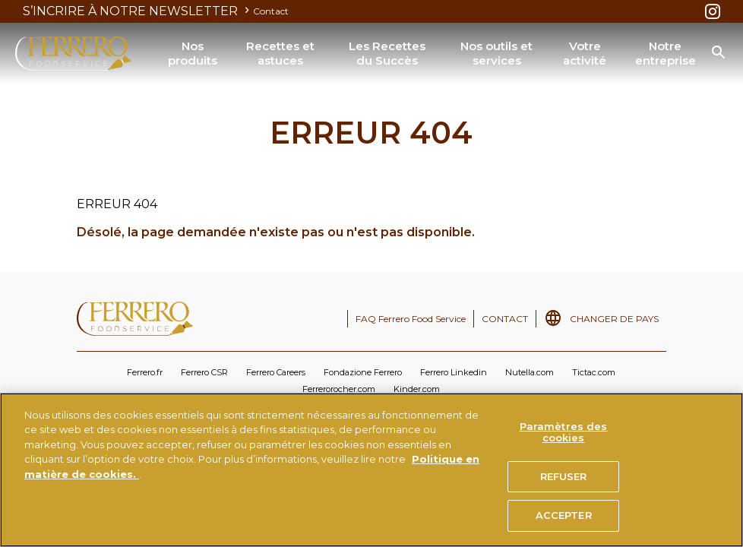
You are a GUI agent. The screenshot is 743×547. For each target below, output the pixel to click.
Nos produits (192, 53)
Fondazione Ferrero (363, 372)
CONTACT (505, 318)
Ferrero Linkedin (453, 372)
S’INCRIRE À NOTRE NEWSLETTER (138, 11)
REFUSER (563, 476)
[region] (371, 470)
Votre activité (584, 53)
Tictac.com (593, 372)
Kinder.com (417, 389)
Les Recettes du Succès (387, 53)
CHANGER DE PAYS (614, 318)
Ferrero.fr (145, 372)
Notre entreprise (665, 53)
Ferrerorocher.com (338, 389)
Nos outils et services (496, 53)
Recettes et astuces (280, 53)
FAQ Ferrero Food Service (411, 318)
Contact (271, 11)
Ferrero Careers (275, 372)
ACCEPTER (564, 515)
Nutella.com (529, 372)
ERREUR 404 (87, 101)
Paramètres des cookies (564, 432)
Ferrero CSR (204, 372)
